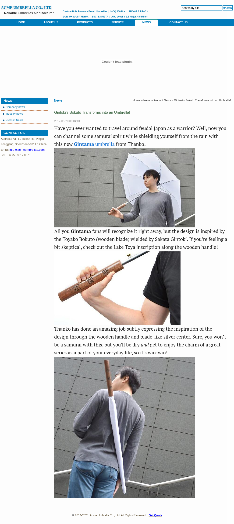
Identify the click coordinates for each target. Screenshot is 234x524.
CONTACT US (178, 22)
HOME (21, 22)
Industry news (14, 113)
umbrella (94, 144)
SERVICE (117, 22)
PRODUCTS (85, 22)
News (146, 100)
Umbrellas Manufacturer (29, 13)
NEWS (146, 22)
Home (136, 100)
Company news (15, 107)
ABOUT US (51, 22)
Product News (14, 120)
